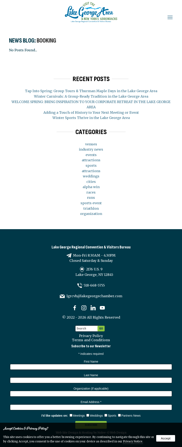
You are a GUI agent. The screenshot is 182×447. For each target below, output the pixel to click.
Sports (110, 415)
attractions (91, 160)
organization (91, 214)
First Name (91, 361)
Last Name (91, 375)
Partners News (129, 415)
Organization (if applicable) (91, 388)
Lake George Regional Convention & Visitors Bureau (91, 247)
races (91, 192)
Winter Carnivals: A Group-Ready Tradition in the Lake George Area (91, 96)
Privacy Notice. (133, 441)
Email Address (91, 402)
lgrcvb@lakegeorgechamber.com (94, 296)
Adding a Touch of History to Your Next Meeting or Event (91, 112)
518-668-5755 (94, 285)
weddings (91, 176)
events (91, 155)
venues (91, 144)
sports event (91, 203)
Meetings (77, 415)
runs (91, 197)
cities (91, 182)
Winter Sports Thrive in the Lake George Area (91, 118)
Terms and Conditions (91, 340)
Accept (165, 438)
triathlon (91, 208)
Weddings (94, 415)
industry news (91, 149)
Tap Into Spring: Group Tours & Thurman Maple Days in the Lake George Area (91, 91)
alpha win (91, 187)
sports (91, 165)
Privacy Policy (91, 336)
